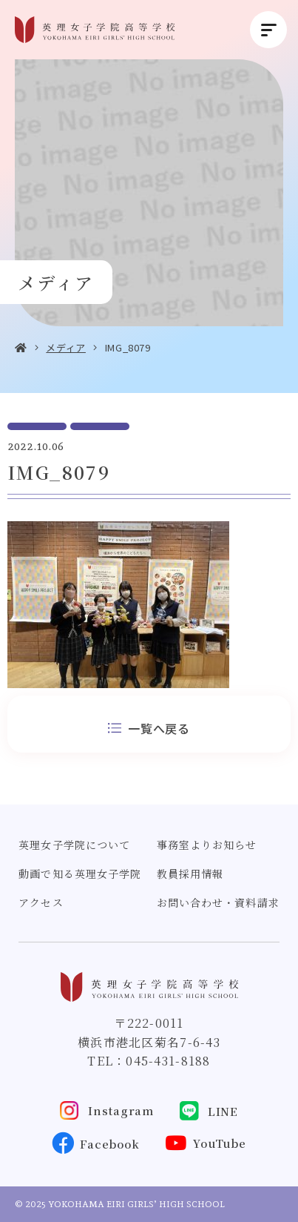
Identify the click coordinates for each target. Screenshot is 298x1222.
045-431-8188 (168, 1060)
